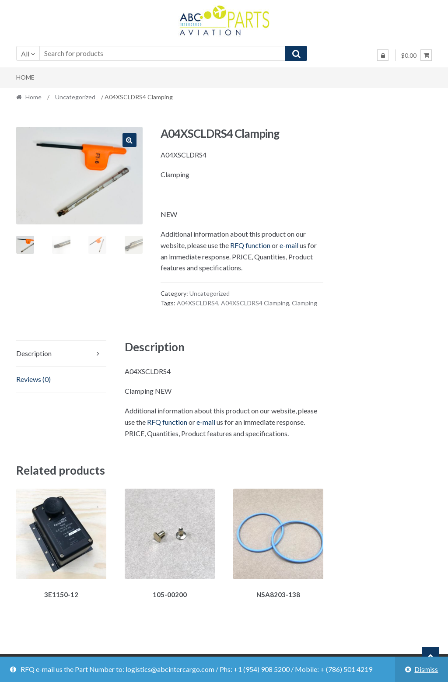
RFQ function (250, 245)
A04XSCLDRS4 (197, 303)
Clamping (304, 303)
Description (34, 353)
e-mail (289, 245)
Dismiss (426, 669)
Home (25, 77)
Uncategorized (75, 97)
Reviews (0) (33, 379)
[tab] (61, 354)
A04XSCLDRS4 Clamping (255, 303)
